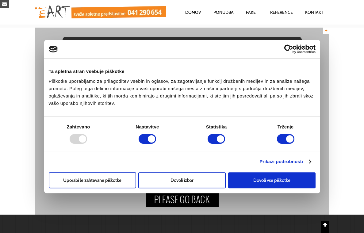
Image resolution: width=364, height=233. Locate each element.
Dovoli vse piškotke (271, 180)
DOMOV (193, 12)
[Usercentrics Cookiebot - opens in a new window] (289, 49)
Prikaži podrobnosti (281, 161)
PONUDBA (223, 12)
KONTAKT (314, 12)
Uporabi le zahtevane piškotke (92, 180)
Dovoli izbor (182, 180)
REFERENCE (281, 12)
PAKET (252, 12)
